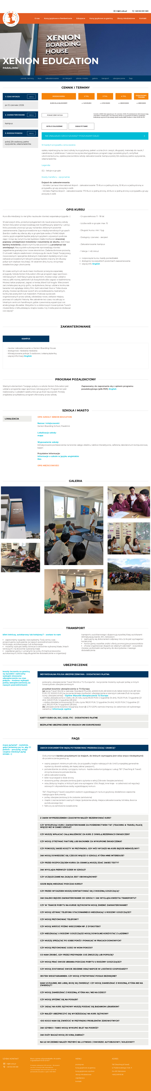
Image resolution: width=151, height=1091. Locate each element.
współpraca (80, 1078)
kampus (26, 339)
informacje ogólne (61, 709)
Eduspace (80, 18)
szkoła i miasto (82, 78)
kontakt (79, 1081)
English (96, 264)
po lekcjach (67, 78)
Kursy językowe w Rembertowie (58, 18)
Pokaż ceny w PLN (55, 115)
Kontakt (142, 18)
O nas (37, 18)
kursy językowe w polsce (85, 1071)
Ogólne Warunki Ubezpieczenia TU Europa (86, 695)
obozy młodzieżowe (83, 1074)
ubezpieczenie (119, 78)
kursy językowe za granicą (85, 1068)
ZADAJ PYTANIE (81, 126)
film (39, 459)
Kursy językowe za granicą (101, 18)
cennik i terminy (27, 78)
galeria (95, 78)
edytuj (31, 97)
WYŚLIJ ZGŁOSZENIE (54, 126)
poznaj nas (80, 1064)
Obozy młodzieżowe (126, 18)
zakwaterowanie (52, 78)
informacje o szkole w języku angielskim (58, 456)
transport (105, 78)
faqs (130, 78)
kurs (39, 78)
